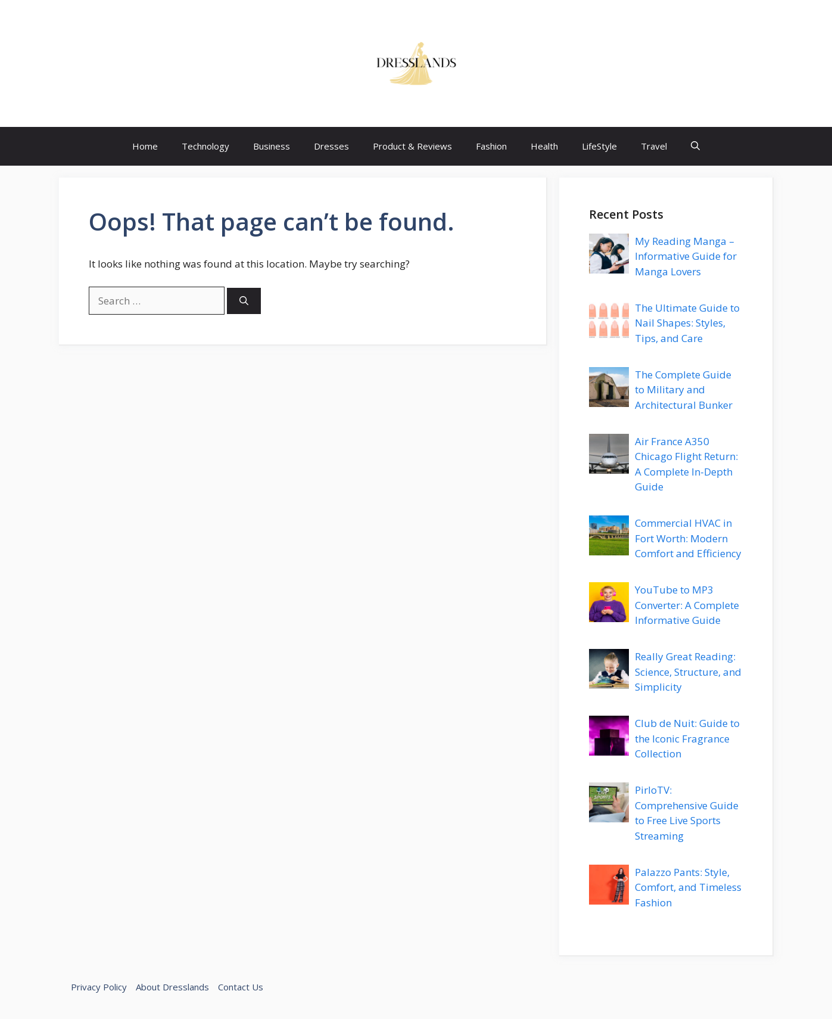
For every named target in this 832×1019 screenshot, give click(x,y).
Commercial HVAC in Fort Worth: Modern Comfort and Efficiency (688, 538)
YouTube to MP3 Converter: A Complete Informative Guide (687, 605)
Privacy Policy (99, 987)
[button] (695, 146)
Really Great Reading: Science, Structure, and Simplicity (688, 672)
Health (544, 146)
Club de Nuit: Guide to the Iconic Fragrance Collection (687, 738)
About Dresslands (172, 987)
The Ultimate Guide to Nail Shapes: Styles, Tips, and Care (687, 323)
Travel (654, 146)
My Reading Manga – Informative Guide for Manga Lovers (686, 256)
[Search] (244, 301)
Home (145, 146)
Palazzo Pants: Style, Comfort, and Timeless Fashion (688, 887)
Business (271, 146)
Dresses (331, 146)
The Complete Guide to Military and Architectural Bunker (684, 390)
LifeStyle (599, 146)
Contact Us (240, 987)
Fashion (491, 146)
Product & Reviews (412, 146)
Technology (205, 146)
